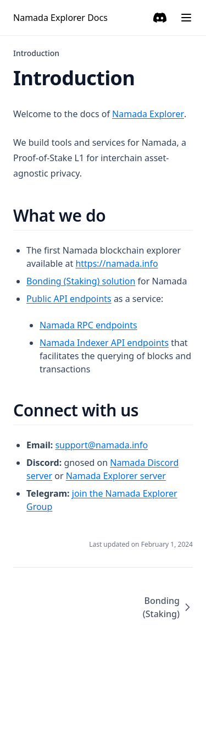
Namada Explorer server (116, 476)
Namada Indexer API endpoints (104, 343)
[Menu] (186, 18)
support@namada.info (101, 445)
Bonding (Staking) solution (80, 281)
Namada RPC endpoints (88, 325)
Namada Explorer (148, 114)
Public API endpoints (69, 299)
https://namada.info (116, 263)
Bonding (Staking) (168, 607)
